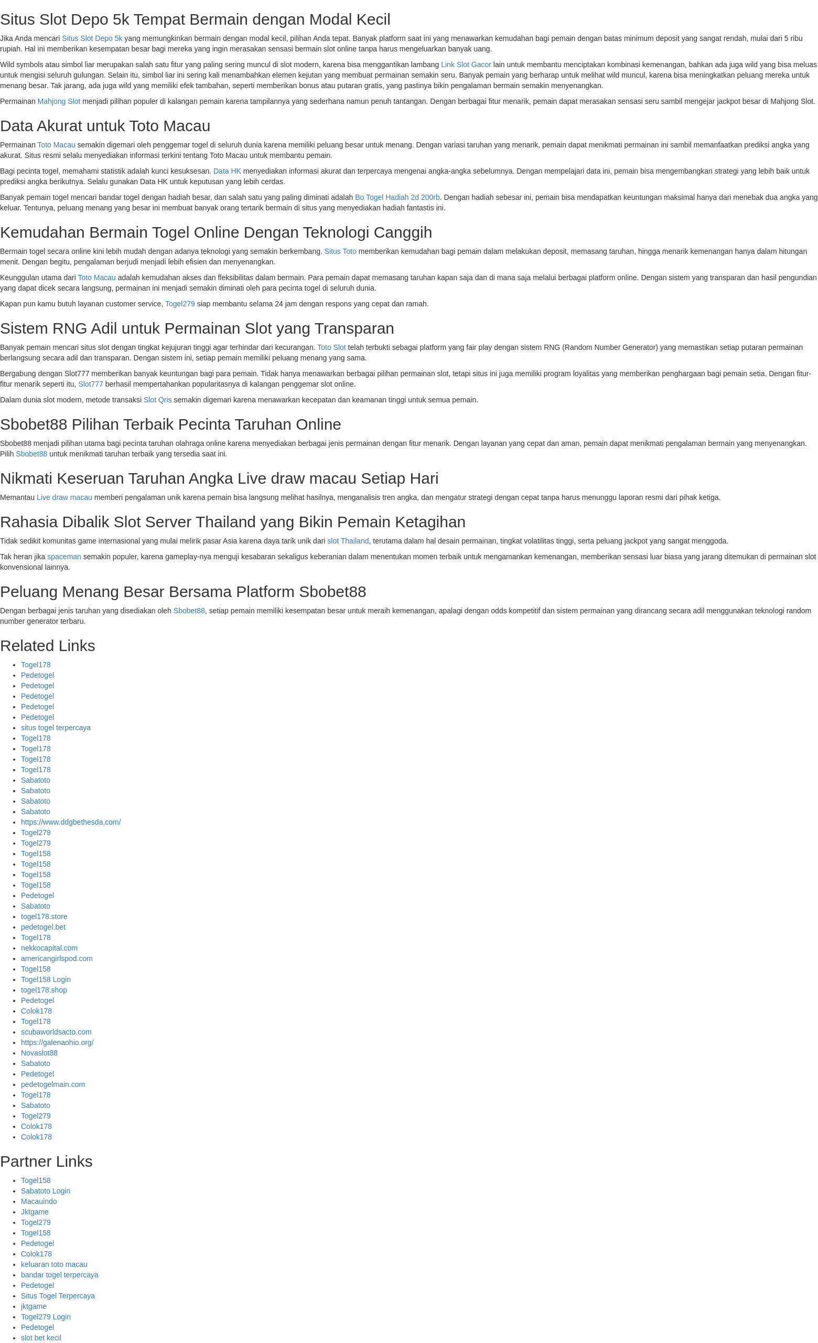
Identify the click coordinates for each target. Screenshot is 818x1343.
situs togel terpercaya (56, 727)
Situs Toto (341, 251)
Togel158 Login (46, 979)
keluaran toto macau (54, 1264)
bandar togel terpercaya (60, 1275)
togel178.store (44, 916)
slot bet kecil (41, 1338)
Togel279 (180, 304)
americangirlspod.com (57, 958)
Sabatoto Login (45, 1191)
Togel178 (36, 664)
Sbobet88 (31, 454)
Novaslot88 (39, 1053)
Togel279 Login (46, 1317)
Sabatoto (35, 780)
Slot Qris (158, 400)
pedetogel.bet (43, 927)
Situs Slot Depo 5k (92, 38)
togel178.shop (44, 990)
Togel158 (36, 853)
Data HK (227, 171)
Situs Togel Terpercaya (58, 1296)
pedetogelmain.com (53, 1084)
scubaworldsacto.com (56, 1032)
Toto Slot (331, 347)
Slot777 (90, 384)
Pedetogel (37, 675)
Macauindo (39, 1201)
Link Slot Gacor (466, 64)
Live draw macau (64, 497)
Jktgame (35, 1212)
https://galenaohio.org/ (57, 1042)
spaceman (64, 556)
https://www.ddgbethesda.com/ (71, 822)
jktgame (34, 1306)
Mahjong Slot (59, 101)
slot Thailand (348, 541)
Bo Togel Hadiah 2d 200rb (397, 197)
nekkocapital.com (49, 948)
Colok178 (36, 1011)
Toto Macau (56, 145)
